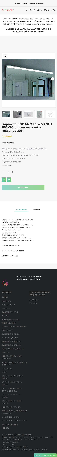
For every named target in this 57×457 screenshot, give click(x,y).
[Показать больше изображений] (5, 56)
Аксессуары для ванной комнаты (14, 363)
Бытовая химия (10, 424)
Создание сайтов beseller (45, 455)
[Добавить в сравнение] (9, 179)
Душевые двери (10, 338)
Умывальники (9, 323)
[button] (52, 78)
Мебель (6, 428)
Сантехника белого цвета (12, 383)
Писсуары (7, 368)
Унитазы (6, 308)
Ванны (5, 316)
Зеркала (6, 352)
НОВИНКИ (6, 301)
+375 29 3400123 (20, 3)
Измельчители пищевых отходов (14, 412)
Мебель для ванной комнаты (28, 19)
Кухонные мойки (11, 417)
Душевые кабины (11, 334)
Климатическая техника (14, 421)
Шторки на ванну (11, 319)
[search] (30, 10)
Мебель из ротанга (11, 407)
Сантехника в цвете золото (12, 402)
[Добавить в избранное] (4, 179)
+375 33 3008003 (36, 3)
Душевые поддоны (12, 341)
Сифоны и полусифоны (14, 327)
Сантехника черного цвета (12, 377)
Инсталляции (9, 305)
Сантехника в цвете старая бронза (12, 389)
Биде (4, 372)
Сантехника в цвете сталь (12, 396)
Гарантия (34, 300)
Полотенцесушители (13, 349)
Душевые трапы (10, 312)
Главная (7, 19)
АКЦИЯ (5, 297)
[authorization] (34, 10)
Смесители (7, 330)
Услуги (33, 303)
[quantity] (8, 172)
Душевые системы (11, 345)
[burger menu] (26, 10)
